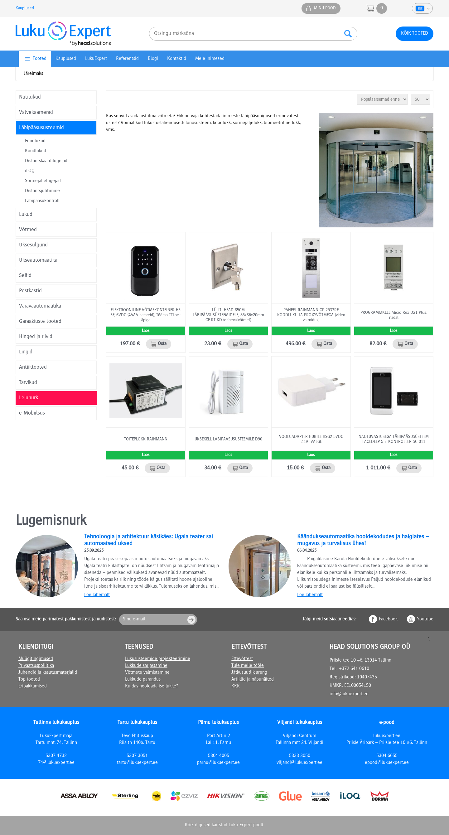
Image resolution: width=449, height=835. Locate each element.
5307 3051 (137, 756)
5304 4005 (218, 756)
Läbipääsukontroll (42, 201)
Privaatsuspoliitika (36, 665)
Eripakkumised (32, 686)
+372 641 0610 (354, 669)
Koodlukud (35, 151)
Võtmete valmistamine (147, 672)
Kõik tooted (414, 33)
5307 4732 (56, 756)
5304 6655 (387, 756)
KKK (235, 686)
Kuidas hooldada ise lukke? (151, 686)
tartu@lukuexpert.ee (137, 762)
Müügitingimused (35, 659)
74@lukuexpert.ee (56, 762)
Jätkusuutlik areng (249, 672)
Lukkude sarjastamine (146, 665)
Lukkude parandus (143, 679)
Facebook (388, 619)
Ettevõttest (242, 659)
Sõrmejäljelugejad (43, 181)
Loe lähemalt (97, 595)
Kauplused (25, 8)
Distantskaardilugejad (46, 161)
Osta (162, 344)
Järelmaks (33, 73)
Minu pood (325, 8)
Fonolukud (35, 141)
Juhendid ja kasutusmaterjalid (47, 672)
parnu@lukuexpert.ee (218, 762)
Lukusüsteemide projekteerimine (157, 659)
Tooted (39, 58)
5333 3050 (299, 756)
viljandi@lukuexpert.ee (299, 762)
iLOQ (30, 171)
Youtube (425, 619)
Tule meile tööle (247, 665)
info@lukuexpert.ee (349, 694)
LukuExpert (96, 58)
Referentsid (127, 58)
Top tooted (29, 679)
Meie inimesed (209, 58)
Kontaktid (176, 58)
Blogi (153, 58)
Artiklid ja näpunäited (252, 679)
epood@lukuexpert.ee (387, 762)
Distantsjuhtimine (42, 191)
